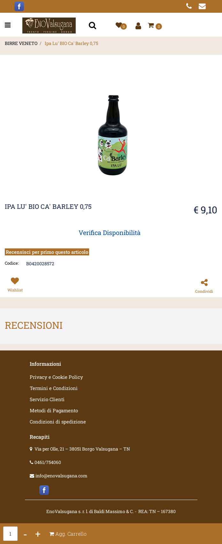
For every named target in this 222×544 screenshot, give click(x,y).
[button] (93, 25)
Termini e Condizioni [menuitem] (54, 388)
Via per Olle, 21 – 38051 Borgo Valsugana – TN (82, 449)
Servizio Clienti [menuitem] (47, 399)
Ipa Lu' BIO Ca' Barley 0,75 (71, 43)
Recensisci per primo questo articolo (47, 252)
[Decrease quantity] (25, 533)
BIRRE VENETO (21, 43)
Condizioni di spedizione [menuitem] (58, 421)
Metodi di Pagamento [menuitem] (54, 410)
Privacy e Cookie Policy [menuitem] (56, 377)
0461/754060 (47, 462)
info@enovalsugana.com (61, 476)
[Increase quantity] (38, 533)
